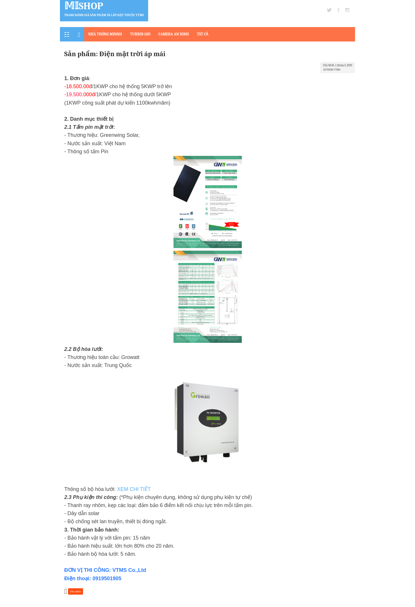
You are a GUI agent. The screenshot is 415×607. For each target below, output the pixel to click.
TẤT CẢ (202, 34)
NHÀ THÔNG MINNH (105, 34)
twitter (329, 10)
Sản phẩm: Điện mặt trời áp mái (114, 54)
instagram (347, 10)
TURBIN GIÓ (140, 34)
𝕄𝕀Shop (83, 6)
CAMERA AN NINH (174, 34)
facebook (338, 10)
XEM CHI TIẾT (134, 489)
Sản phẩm (75, 591)
